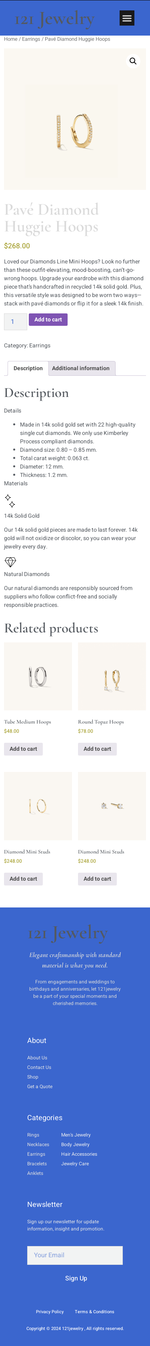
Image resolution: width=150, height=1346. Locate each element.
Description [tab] (28, 368)
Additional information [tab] (81, 368)
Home (11, 39)
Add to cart (48, 319)
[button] (127, 18)
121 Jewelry (54, 18)
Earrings (31, 39)
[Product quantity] (15, 321)
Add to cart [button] (23, 749)
